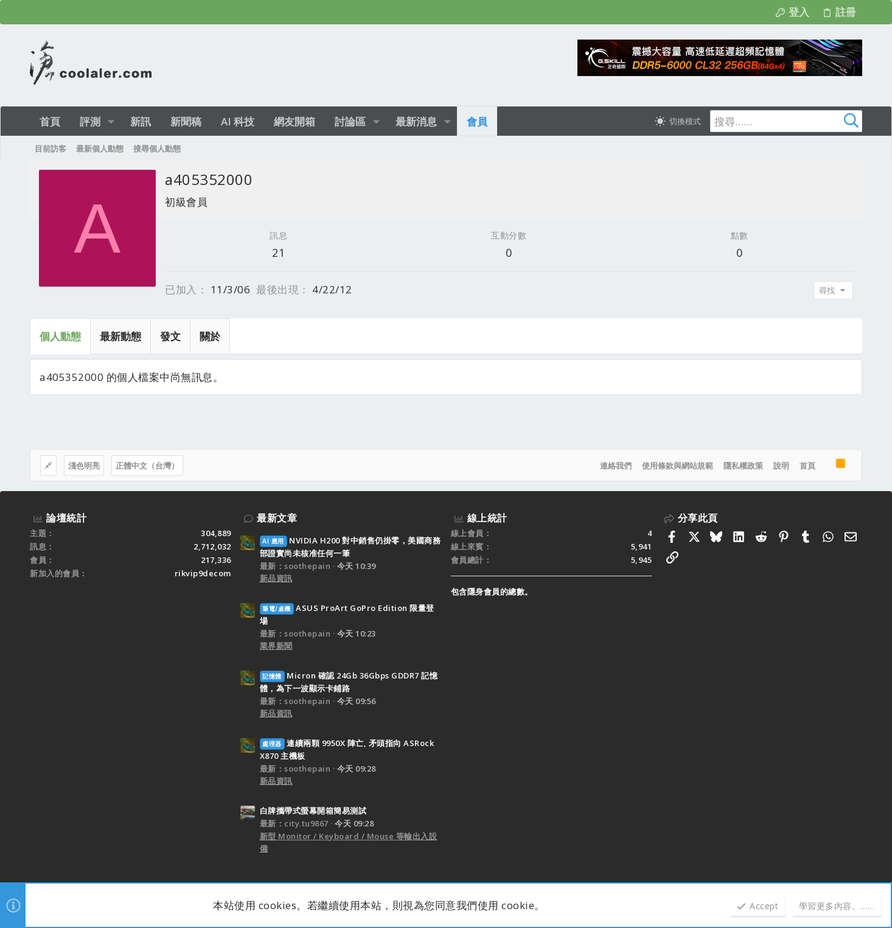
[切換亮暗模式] (678, 121)
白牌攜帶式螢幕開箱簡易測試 (313, 810)
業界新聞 (276, 645)
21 (278, 252)
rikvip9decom (203, 573)
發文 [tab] (170, 336)
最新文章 (277, 518)
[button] (111, 121)
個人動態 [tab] (60, 336)
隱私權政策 (743, 465)
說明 (781, 465)
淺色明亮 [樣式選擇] (84, 465)
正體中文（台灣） (147, 465)
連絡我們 (616, 465)
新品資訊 (276, 578)
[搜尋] (786, 121)
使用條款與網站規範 (677, 465)
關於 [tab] (210, 336)
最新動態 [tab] (120, 336)
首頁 (807, 465)
